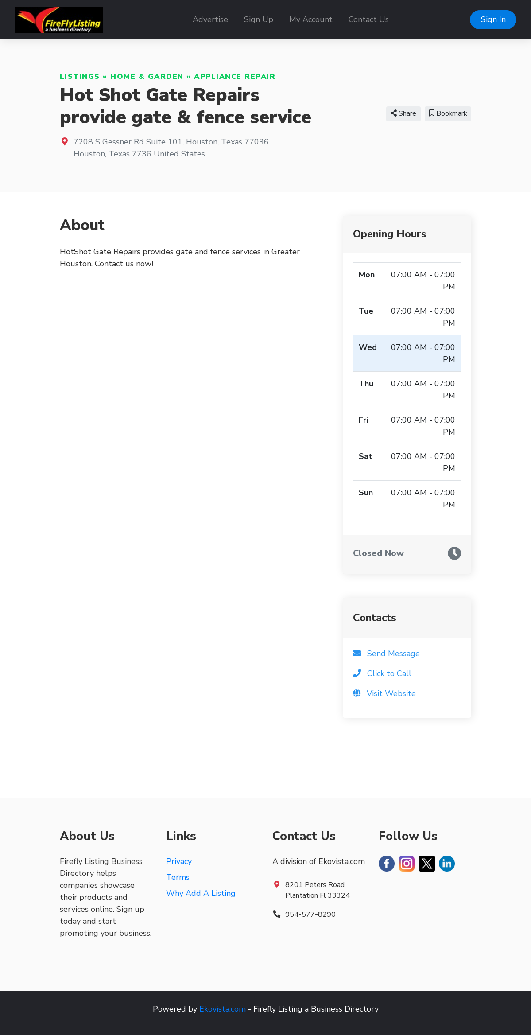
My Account (311, 19)
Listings (80, 77)
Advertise (210, 19)
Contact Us (369, 19)
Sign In (493, 19)
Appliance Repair (234, 77)
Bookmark (448, 113)
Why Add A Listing (201, 893)
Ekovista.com (222, 1009)
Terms (178, 877)
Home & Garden (147, 77)
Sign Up (258, 19)
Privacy (179, 861)
